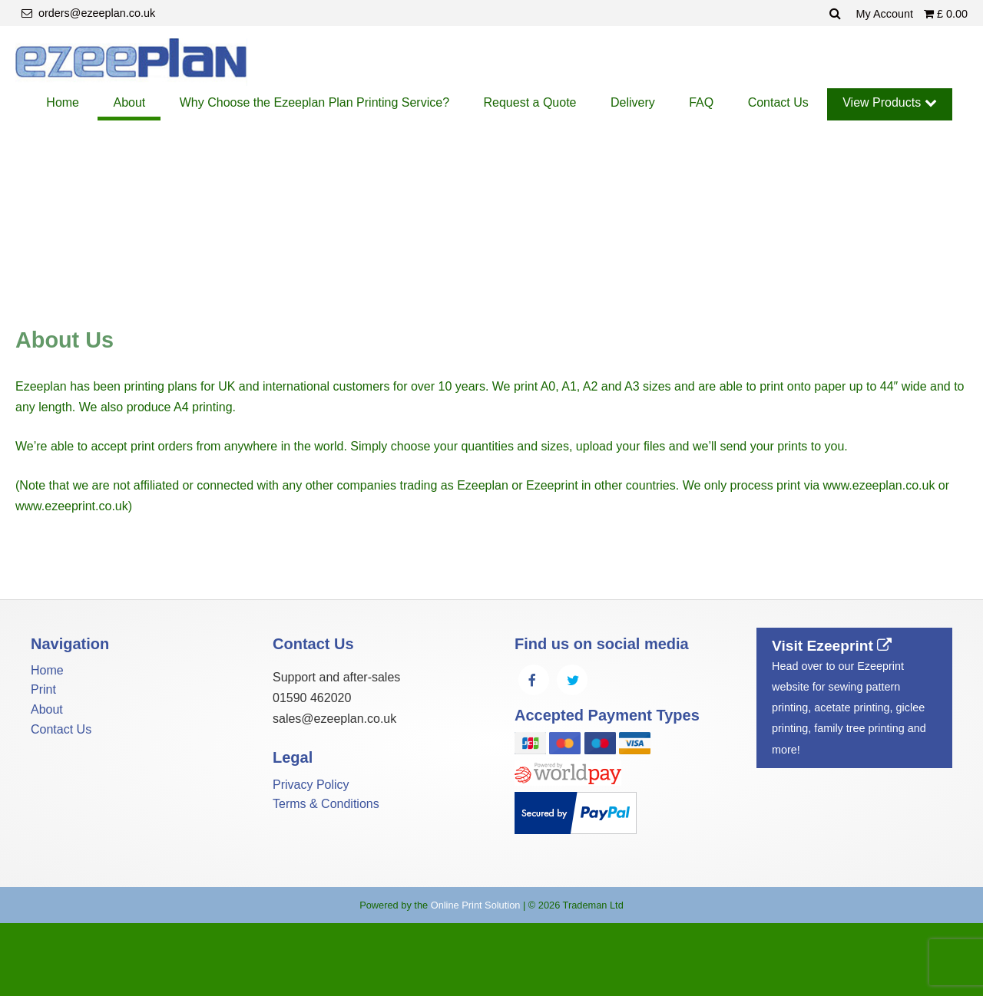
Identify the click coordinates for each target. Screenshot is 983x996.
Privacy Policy (311, 784)
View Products (889, 102)
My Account (886, 14)
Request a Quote (530, 102)
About (129, 102)
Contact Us (778, 102)
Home (62, 102)
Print (43, 689)
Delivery (633, 102)
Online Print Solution (476, 905)
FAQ (701, 102)
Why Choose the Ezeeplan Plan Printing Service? (314, 102)
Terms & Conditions (326, 803)
